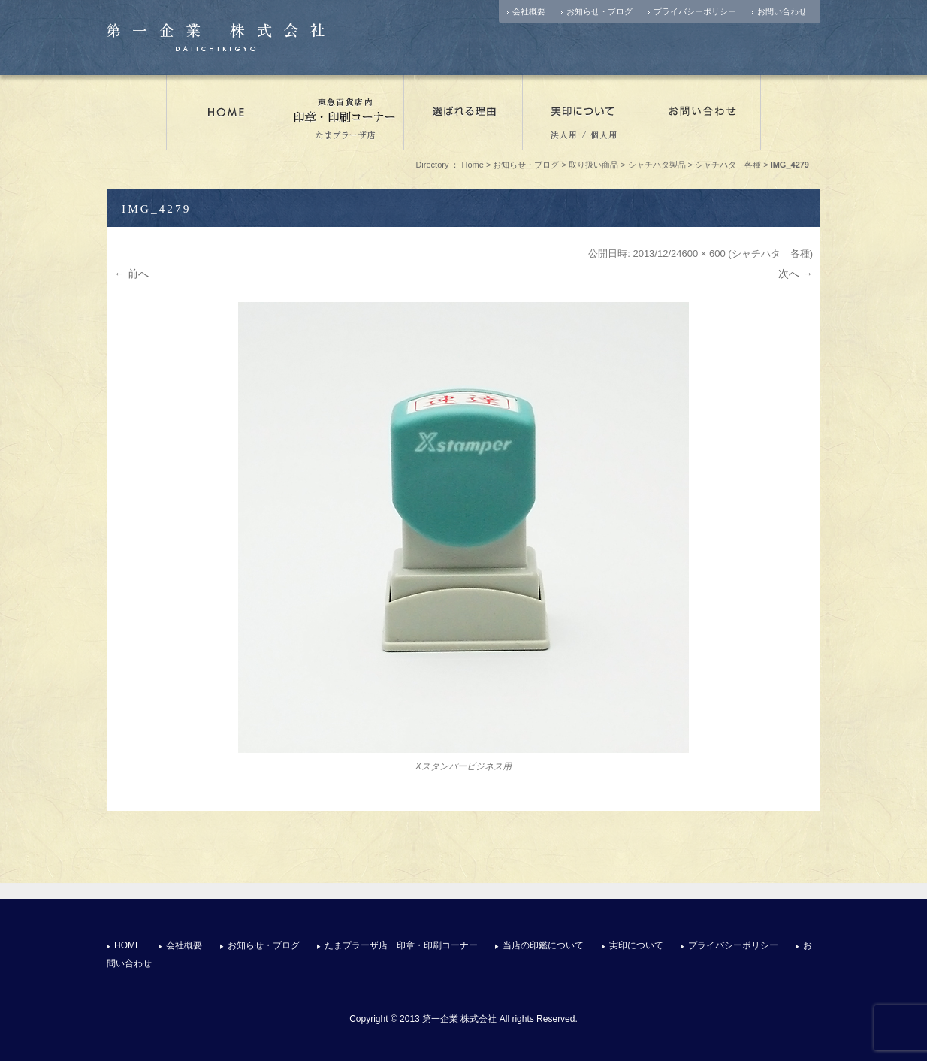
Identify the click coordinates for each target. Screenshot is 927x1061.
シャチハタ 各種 (728, 164)
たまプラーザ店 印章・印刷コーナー (344, 112)
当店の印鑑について (543, 945)
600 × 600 (704, 253)
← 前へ (131, 274)
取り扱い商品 (593, 164)
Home (473, 164)
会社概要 (528, 11)
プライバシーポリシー (695, 11)
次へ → (795, 274)
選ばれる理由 (463, 112)
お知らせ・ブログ (599, 11)
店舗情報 (225, 112)
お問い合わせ (782, 11)
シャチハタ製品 (657, 164)
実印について (582, 112)
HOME (127, 945)
